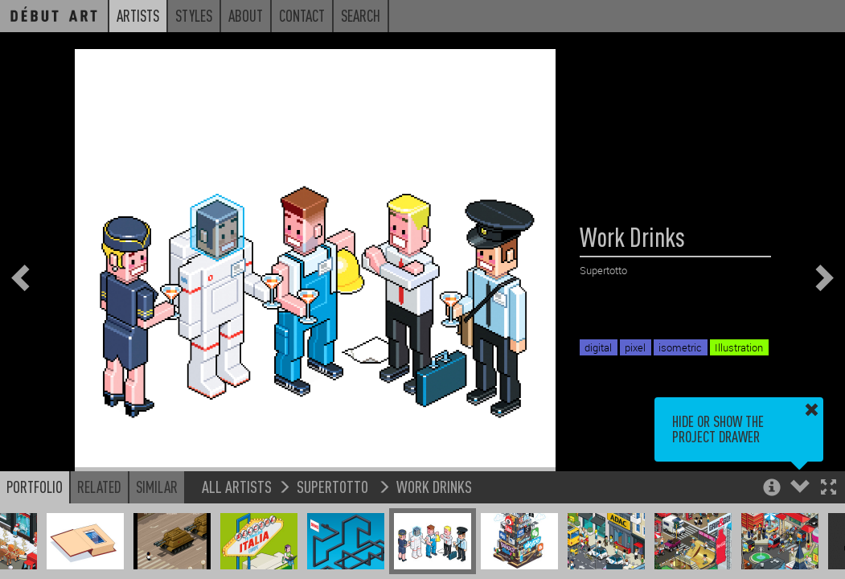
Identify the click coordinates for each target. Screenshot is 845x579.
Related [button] (99, 486)
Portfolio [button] (34, 486)
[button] (828, 488)
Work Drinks (434, 486)
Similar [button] (157, 486)
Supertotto (334, 486)
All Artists (237, 486)
